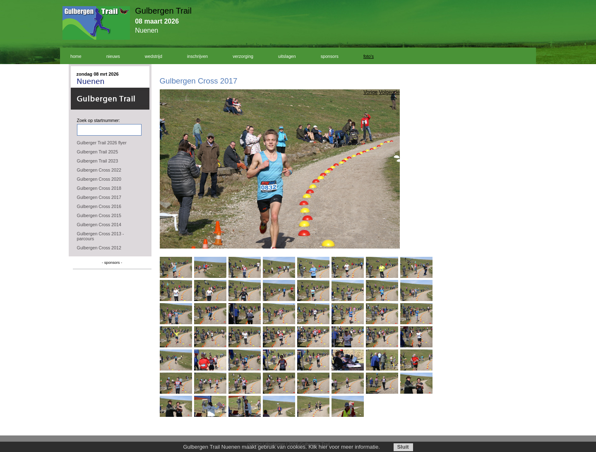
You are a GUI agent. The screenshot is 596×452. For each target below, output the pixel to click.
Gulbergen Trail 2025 (97, 151)
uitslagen (287, 56)
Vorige (370, 92)
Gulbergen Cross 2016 (99, 206)
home (76, 56)
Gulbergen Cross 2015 (99, 215)
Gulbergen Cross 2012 (99, 247)
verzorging (243, 56)
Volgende (389, 92)
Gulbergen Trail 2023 (97, 160)
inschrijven (197, 56)
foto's (368, 56)
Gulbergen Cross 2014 (99, 224)
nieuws (113, 56)
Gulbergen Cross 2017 (99, 197)
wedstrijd (153, 56)
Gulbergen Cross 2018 (99, 188)
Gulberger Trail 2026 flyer (102, 142)
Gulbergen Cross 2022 (99, 169)
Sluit (403, 447)
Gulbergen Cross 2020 (99, 179)
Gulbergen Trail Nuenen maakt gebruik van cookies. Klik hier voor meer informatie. (281, 447)
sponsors (330, 56)
